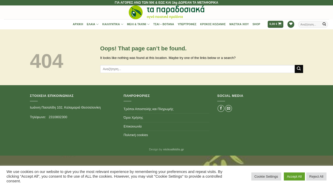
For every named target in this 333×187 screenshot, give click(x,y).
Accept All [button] (294, 176)
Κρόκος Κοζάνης (213, 24)
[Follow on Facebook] (220, 108)
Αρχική (78, 24)
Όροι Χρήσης (133, 117)
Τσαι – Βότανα (163, 24)
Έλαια (93, 24)
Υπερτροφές (187, 24)
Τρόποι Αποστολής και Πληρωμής (148, 109)
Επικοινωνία (133, 126)
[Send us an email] (228, 108)
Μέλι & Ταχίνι (138, 24)
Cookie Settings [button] (266, 176)
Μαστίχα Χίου (239, 24)
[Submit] (324, 24)
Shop (256, 24)
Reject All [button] (316, 176)
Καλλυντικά (112, 24)
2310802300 (58, 117)
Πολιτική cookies (136, 135)
